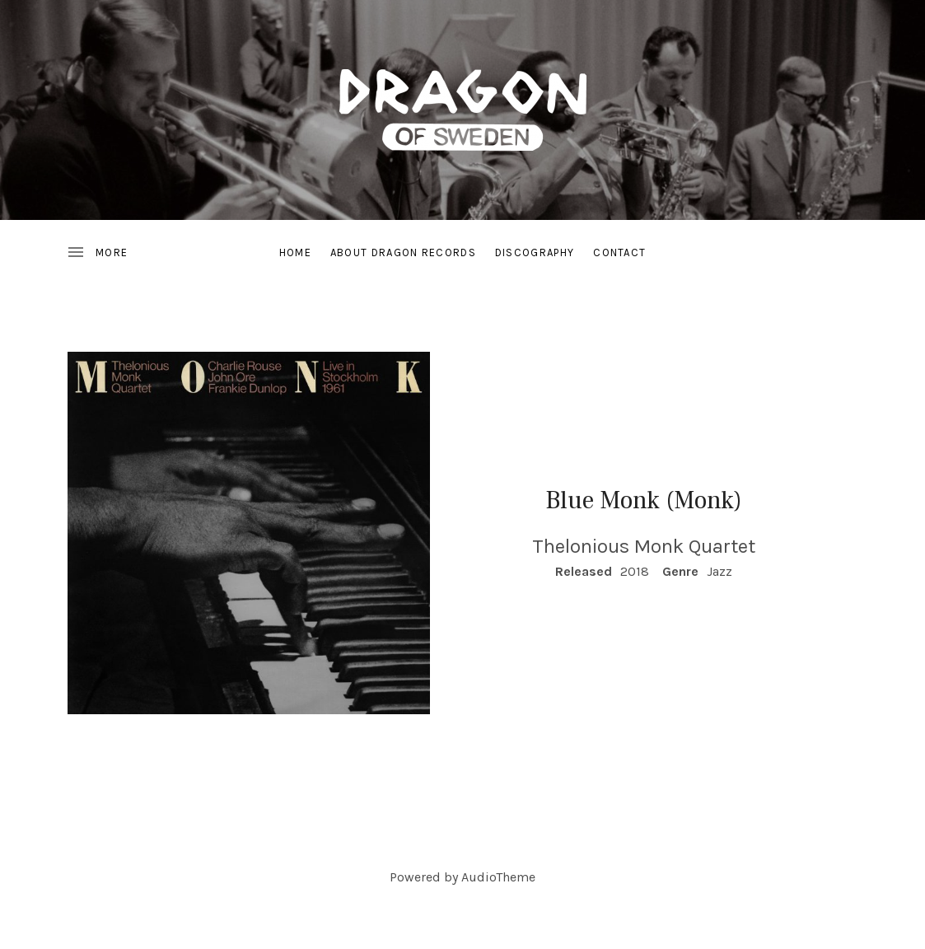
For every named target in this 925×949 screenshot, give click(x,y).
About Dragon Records (403, 252)
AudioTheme (498, 877)
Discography (534, 252)
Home (295, 252)
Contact (619, 252)
